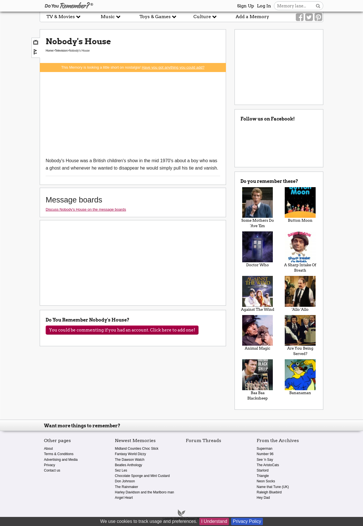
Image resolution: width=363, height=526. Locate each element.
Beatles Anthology (128, 465)
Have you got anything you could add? (173, 67)
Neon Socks (266, 481)
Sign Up (245, 6)
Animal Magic (257, 333)
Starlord (263, 470)
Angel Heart (124, 498)
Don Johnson (125, 481)
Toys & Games (158, 16)
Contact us (52, 470)
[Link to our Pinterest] (318, 17)
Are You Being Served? (300, 335)
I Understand (214, 521)
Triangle (263, 476)
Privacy (49, 465)
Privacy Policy (247, 521)
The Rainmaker (126, 487)
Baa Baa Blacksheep (257, 379)
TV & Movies (64, 16)
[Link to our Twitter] (309, 17)
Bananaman (300, 377)
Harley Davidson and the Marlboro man (144, 492)
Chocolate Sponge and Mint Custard (142, 476)
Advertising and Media (61, 460)
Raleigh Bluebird (269, 492)
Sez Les (121, 470)
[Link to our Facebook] (299, 17)
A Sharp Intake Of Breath (300, 251)
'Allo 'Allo (300, 294)
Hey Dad (263, 498)
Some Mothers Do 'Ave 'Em (257, 207)
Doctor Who (257, 249)
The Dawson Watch (129, 460)
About (48, 449)
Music (111, 16)
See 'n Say (265, 460)
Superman (264, 449)
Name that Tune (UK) (273, 487)
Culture (205, 16)
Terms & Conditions (58, 454)
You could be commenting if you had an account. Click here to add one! (122, 330)
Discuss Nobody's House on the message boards (86, 209)
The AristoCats (268, 465)
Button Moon (300, 205)
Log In (264, 6)
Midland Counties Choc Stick (136, 449)
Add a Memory (252, 16)
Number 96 (265, 454)
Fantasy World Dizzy (130, 454)
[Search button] (318, 6)
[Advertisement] (133, 114)
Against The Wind (257, 294)
